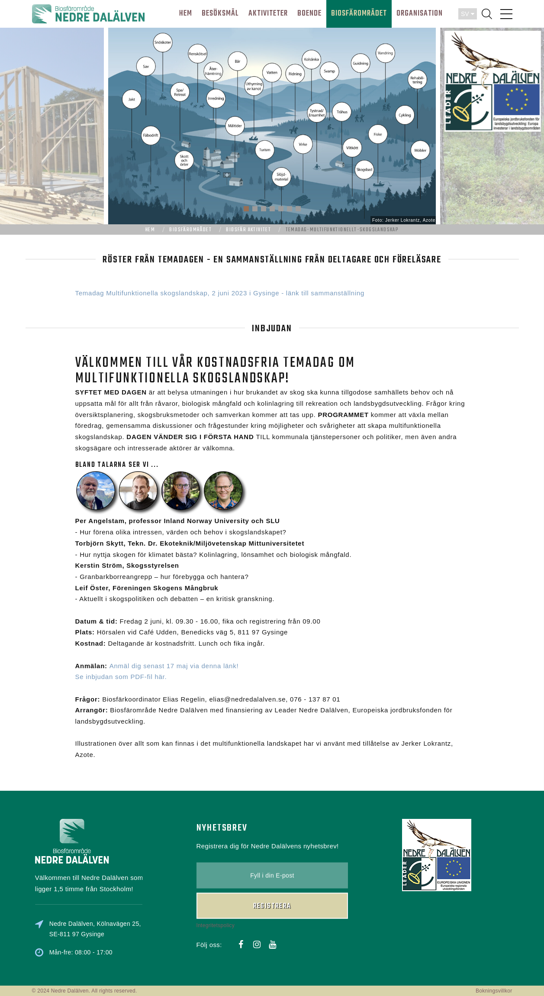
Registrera (272, 860)
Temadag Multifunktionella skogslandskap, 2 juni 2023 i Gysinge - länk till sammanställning (220, 293)
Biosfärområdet (190, 230)
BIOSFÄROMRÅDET (359, 13)
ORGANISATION (419, 13)
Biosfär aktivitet (248, 230)
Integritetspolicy (215, 879)
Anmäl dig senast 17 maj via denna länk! (174, 665)
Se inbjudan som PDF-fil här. (121, 676)
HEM (185, 13)
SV (467, 13)
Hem (150, 230)
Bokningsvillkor (494, 991)
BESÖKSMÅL (220, 13)
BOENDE (309, 13)
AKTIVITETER (268, 13)
